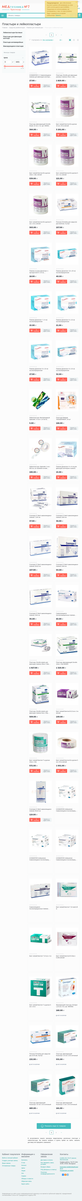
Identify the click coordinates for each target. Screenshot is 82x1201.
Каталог (23, 1165)
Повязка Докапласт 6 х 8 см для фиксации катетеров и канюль (66, 467)
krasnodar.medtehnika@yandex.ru (69, 1167)
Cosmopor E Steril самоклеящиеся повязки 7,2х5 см (40, 516)
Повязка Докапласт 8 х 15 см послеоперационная (65, 369)
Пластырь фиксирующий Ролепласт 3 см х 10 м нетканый (66, 1103)
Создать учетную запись (10, 1160)
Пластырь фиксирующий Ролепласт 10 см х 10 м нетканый (67, 1054)
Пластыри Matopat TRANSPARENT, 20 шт (63, 418)
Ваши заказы (6, 1163)
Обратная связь (26, 1181)
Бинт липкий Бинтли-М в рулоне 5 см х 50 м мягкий (67, 761)
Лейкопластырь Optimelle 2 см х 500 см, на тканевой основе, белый (39, 467)
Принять (58, 15)
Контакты (24, 1160)
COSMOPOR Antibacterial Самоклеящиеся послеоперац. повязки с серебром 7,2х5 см (66, 859)
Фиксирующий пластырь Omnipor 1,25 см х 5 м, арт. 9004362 (66, 1005)
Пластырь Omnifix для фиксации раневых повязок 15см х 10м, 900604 (66, 76)
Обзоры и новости (27, 1178)
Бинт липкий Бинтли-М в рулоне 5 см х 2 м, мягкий (67, 174)
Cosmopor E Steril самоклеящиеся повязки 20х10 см (40, 565)
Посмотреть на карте (66, 1170)
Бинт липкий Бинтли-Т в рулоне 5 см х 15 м (40, 1005)
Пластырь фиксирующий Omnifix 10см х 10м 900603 (66, 663)
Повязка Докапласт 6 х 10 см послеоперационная (65, 320)
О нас (23, 1162)
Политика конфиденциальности (48, 1173)
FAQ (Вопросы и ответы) (48, 1169)
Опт (22, 1173)
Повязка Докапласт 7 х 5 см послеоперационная (38, 320)
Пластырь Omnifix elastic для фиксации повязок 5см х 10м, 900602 (38, 712)
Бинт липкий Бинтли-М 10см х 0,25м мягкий (65, 956)
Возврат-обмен (45, 1167)
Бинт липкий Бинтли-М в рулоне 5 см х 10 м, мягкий (40, 222)
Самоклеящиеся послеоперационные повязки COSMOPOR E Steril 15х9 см (38, 908)
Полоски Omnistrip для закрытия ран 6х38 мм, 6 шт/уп (66, 222)
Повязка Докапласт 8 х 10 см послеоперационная (38, 369)
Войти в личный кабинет (10, 1158)
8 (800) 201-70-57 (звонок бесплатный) (68, 1158)
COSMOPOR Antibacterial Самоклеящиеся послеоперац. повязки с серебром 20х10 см (39, 859)
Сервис (23, 1176)
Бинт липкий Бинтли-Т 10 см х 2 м (40, 956)
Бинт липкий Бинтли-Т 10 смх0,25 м (67, 908)
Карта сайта (25, 1184)
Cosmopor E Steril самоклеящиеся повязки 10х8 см (67, 565)
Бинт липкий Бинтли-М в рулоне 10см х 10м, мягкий (39, 174)
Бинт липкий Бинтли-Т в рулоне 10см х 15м (39, 761)
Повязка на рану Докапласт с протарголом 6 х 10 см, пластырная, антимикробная (38, 271)
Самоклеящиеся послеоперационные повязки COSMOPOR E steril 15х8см (65, 614)
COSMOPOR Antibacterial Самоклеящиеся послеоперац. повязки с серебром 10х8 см (66, 810)
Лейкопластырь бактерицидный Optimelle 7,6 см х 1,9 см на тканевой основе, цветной (39, 418)
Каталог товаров (2, 15)
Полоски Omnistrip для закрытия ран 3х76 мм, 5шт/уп (39, 1054)
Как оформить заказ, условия (47, 1163)
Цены (23, 1168)
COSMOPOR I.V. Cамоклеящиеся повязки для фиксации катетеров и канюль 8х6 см (40, 76)
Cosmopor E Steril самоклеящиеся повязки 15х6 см (40, 614)
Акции (23, 1170)
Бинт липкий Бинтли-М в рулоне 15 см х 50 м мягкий (66, 125)
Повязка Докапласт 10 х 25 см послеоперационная (65, 271)
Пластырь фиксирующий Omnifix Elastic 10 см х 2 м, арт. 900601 (40, 125)
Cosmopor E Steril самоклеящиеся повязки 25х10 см (40, 810)
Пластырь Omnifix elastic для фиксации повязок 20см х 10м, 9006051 (39, 663)
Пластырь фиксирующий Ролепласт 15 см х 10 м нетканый (40, 1103)
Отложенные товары (8, 1166)
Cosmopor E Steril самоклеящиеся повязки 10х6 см (67, 516)
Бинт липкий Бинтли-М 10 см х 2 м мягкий (67, 712)
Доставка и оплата (47, 1160)
